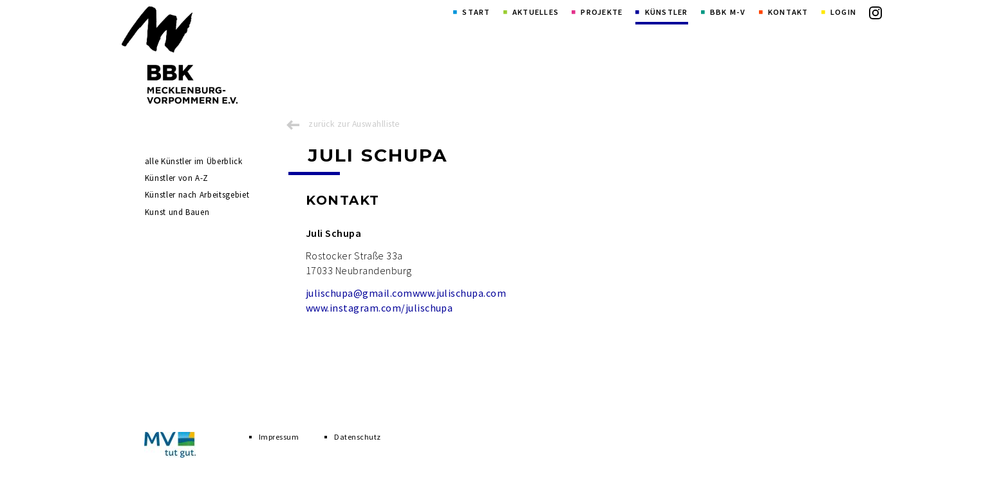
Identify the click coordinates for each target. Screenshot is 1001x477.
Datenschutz (357, 437)
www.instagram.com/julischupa (379, 307)
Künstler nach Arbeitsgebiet (197, 194)
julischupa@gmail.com (359, 292)
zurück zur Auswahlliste (354, 123)
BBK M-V (728, 12)
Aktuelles (535, 12)
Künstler (666, 12)
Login (843, 12)
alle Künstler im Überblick (194, 161)
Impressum (279, 437)
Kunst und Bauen (177, 212)
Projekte (601, 12)
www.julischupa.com (460, 292)
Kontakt (788, 12)
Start (476, 12)
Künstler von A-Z (177, 178)
